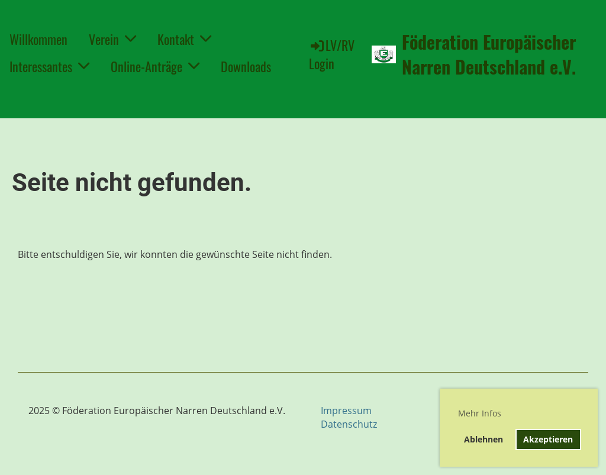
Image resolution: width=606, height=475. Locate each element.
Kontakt (184, 39)
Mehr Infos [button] (479, 413)
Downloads (246, 66)
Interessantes (49, 66)
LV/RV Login (331, 54)
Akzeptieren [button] (548, 439)
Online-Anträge (155, 66)
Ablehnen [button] (483, 439)
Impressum (346, 410)
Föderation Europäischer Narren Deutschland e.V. (489, 54)
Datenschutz (349, 424)
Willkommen (38, 39)
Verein (112, 39)
